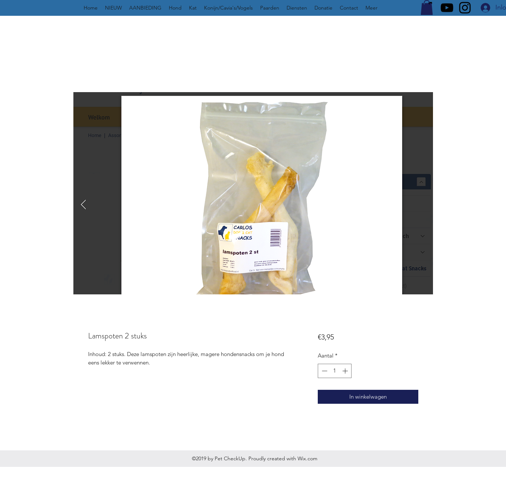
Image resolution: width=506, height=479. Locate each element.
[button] (427, 7)
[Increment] (346, 371)
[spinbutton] (335, 371)
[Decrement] (324, 371)
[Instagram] (465, 7)
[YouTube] (447, 7)
